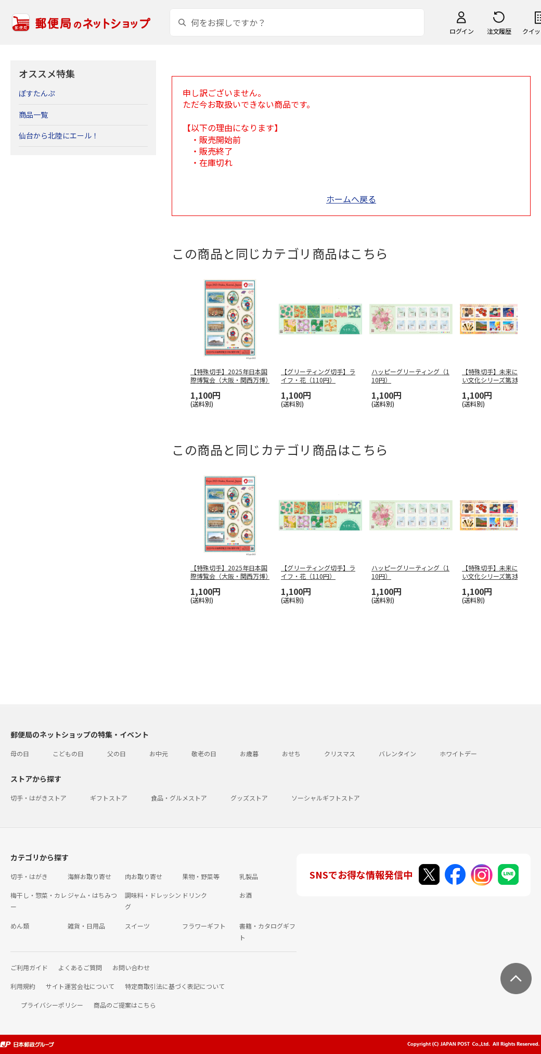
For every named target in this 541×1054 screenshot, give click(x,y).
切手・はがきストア (38, 797)
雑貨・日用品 (86, 925)
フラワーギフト (204, 925)
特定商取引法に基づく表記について (175, 986)
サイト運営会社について (80, 986)
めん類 (19, 925)
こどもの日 (68, 753)
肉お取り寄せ (143, 876)
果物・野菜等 (201, 876)
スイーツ (137, 925)
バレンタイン (397, 753)
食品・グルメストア (179, 797)
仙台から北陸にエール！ (59, 135)
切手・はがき (29, 876)
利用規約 (22, 986)
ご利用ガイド (29, 967)
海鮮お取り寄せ (89, 876)
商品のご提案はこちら (125, 1004)
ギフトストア (108, 797)
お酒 (245, 895)
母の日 (19, 753)
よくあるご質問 (80, 967)
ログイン (461, 31)
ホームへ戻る (351, 199)
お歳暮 (249, 753)
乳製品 (248, 876)
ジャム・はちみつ (92, 895)
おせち (291, 753)
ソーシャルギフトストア (325, 797)
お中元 (158, 753)
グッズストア (249, 797)
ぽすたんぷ (37, 93)
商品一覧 (33, 114)
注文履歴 (499, 31)
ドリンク (194, 895)
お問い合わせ (131, 967)
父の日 (116, 753)
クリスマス (339, 753)
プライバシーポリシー (52, 1004)
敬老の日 (203, 753)
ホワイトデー (458, 753)
